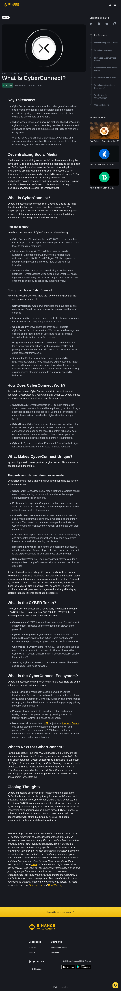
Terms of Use (36, 885)
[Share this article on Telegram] (106, 23)
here (34, 864)
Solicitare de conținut (60, 948)
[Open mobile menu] (115, 5)
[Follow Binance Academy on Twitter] (34, 962)
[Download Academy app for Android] (83, 967)
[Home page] (11, 5)
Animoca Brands (70, 723)
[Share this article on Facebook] (98, 23)
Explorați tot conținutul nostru (60, 912)
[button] (115, 4)
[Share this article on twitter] (91, 23)
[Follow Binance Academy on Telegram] (38, 962)
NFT (46, 723)
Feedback (55, 952)
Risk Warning (55, 885)
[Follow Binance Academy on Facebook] (30, 961)
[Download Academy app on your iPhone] (68, 967)
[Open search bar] (109, 5)
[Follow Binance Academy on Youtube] (42, 961)
